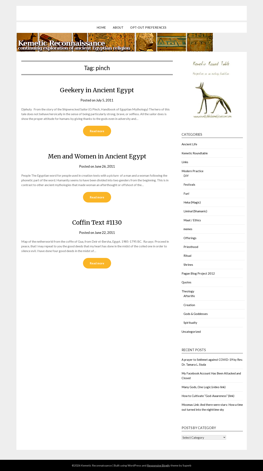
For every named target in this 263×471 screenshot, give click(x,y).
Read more (97, 131)
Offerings (190, 238)
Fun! (186, 193)
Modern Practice (192, 171)
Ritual (187, 255)
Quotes (186, 282)
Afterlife (189, 296)
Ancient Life (189, 144)
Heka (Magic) (192, 202)
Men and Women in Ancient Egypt (97, 156)
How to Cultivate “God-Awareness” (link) (208, 396)
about (118, 27)
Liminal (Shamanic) (195, 211)
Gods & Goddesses (196, 314)
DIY (186, 175)
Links (185, 162)
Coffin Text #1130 (97, 222)
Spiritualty (190, 322)
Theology (188, 291)
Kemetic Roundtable (195, 153)
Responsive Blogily (158, 465)
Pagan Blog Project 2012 (198, 273)
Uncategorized (191, 331)
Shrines (188, 264)
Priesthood (191, 247)
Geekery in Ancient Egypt (97, 90)
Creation (189, 305)
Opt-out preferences (148, 27)
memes (188, 229)
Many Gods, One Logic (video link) (204, 387)
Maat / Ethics (192, 220)
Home (101, 27)
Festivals (189, 184)
